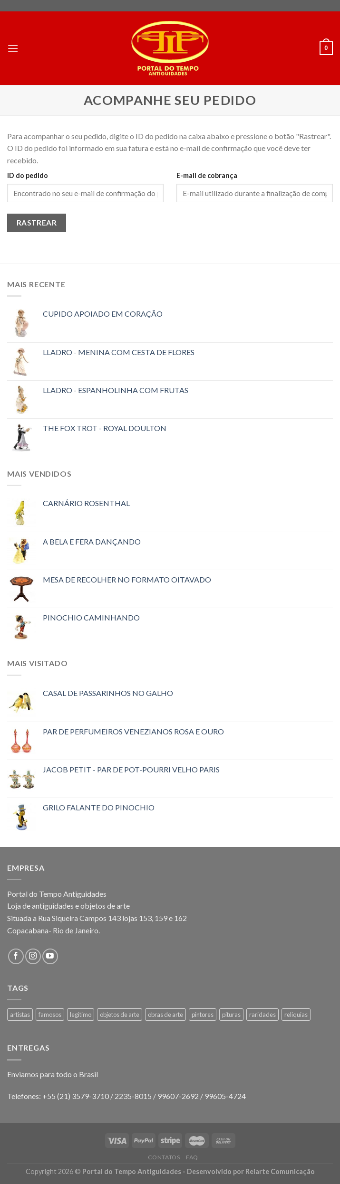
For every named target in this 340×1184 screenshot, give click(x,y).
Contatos (164, 1157)
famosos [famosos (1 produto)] (50, 1014)
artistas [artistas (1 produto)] (20, 1014)
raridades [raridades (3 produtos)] (262, 1014)
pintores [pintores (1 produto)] (203, 1014)
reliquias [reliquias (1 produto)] (296, 1014)
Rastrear (37, 222)
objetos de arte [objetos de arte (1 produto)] (119, 1014)
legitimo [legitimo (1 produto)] (80, 1014)
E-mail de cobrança (206, 175)
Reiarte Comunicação (280, 1171)
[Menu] (13, 48)
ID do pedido (27, 175)
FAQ (192, 1157)
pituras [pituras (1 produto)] (231, 1014)
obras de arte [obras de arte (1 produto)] (165, 1014)
